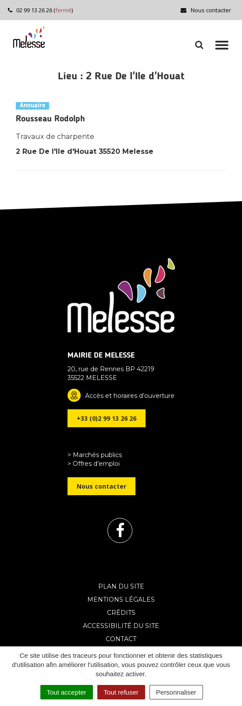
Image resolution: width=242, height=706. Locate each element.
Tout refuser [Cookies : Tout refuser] (121, 692)
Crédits (121, 613)
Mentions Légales (121, 599)
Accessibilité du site (121, 626)
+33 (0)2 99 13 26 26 (106, 418)
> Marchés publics (95, 455)
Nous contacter (205, 10)
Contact (121, 639)
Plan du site (121, 586)
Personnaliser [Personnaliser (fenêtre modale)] (176, 692)
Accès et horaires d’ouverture (129, 396)
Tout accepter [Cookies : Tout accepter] (66, 692)
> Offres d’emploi (94, 464)
